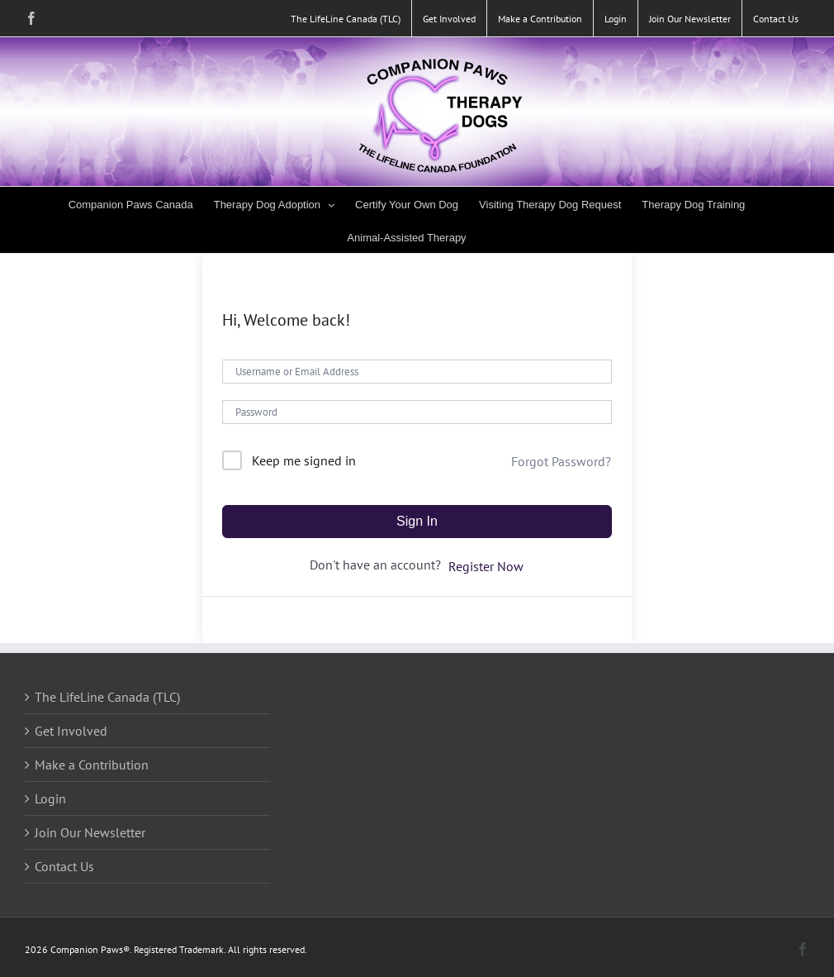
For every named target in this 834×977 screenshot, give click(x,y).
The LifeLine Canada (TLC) (107, 697)
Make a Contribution (92, 764)
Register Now (486, 566)
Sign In (417, 521)
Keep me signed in (304, 460)
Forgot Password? (561, 461)
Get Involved (71, 730)
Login (50, 798)
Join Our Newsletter (90, 832)
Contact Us (64, 866)
